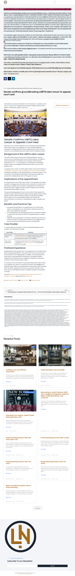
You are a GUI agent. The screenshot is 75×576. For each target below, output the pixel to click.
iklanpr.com (22, 311)
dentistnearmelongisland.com (8, 320)
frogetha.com (34, 311)
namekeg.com (45, 311)
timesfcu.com (62, 317)
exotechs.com (32, 310)
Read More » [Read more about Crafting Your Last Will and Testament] (8, 381)
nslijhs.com (58, 312)
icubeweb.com (16, 321)
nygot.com (60, 324)
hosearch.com (41, 321)
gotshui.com (32, 313)
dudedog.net (26, 311)
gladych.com (46, 312)
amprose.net (33, 314)
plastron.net (50, 315)
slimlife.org (38, 312)
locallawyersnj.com (50, 313)
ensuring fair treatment (29, 242)
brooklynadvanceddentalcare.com (9, 317)
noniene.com (21, 312)
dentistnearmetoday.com (52, 310)
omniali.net (32, 312)
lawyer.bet (29, 276)
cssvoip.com (43, 315)
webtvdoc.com (25, 312)
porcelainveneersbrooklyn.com (8, 311)
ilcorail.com (18, 319)
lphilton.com (28, 315)
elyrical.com (57, 311)
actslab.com (19, 311)
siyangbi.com (28, 322)
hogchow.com (18, 310)
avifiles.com (20, 321)
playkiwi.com (37, 321)
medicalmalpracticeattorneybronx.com (9, 314)
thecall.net (39, 315)
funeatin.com (66, 322)
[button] (54, 2)
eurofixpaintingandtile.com (62, 318)
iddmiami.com (58, 325)
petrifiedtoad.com (50, 312)
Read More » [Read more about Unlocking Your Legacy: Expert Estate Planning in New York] (8, 427)
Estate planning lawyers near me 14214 (18, 462)
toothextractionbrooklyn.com (16, 322)
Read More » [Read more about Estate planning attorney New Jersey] (43, 449)
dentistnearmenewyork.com (29, 318)
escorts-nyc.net (16, 317)
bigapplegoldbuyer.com (45, 322)
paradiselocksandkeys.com (34, 320)
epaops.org (36, 324)
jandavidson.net (51, 324)
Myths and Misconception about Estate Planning (18, 486)
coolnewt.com (6, 324)
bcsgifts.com (47, 315)
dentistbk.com (24, 321)
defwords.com (25, 314)
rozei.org (14, 312)
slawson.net (35, 310)
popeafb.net (63, 315)
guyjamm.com (15, 311)
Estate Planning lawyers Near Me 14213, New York (18, 439)
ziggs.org (63, 324)
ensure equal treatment (34, 171)
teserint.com (36, 322)
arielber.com (11, 319)
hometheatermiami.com (41, 324)
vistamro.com (6, 325)
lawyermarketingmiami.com (65, 314)
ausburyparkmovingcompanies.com (51, 320)
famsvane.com (40, 319)
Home (5, 88)
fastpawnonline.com (30, 317)
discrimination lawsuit (21, 236)
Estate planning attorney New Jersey (55, 438)
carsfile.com (40, 320)
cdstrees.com (62, 325)
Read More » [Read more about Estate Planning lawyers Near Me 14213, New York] (8, 451)
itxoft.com (68, 325)
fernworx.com (11, 312)
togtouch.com (54, 317)
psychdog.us (52, 318)
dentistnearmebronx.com (19, 314)
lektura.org (65, 312)
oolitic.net (35, 312)
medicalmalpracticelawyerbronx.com (52, 314)
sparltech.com (6, 326)
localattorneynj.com (21, 324)
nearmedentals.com (63, 320)
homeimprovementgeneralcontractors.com (55, 322)
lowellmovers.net (28, 313)
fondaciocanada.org (45, 321)
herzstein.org (17, 312)
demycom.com (6, 313)
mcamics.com (37, 314)
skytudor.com (49, 311)
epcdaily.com (58, 317)
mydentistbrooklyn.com (23, 320)
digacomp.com (53, 311)
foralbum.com (57, 318)
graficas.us (6, 310)
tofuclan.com (63, 322)
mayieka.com (38, 311)
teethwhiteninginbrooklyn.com (60, 319)
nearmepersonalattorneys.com (51, 319)
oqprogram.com (14, 310)
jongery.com (30, 311)
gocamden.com (29, 314)
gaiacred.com (40, 322)
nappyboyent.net (56, 324)
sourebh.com (55, 312)
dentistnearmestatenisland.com (56, 315)
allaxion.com (24, 315)
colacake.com (28, 320)
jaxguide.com (36, 315)
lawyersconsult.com (22, 325)
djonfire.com (33, 324)
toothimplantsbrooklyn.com (37, 317)
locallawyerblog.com (37, 313)
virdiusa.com (45, 314)
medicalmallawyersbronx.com (18, 315)
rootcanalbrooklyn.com (44, 317)
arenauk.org (29, 312)
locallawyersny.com (23, 322)
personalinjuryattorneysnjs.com (23, 317)
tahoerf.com (41, 311)
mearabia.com (50, 317)
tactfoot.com (49, 325)
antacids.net (15, 313)
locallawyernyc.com (11, 321)
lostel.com (65, 325)
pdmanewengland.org (11, 325)
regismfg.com (28, 321)
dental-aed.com (63, 313)
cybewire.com (10, 318)
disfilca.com (30, 325)
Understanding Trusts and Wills (53, 370)
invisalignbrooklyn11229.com (8, 322)
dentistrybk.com (6, 319)
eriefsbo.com (32, 322)
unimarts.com (42, 313)
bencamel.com (32, 321)
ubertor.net (59, 313)
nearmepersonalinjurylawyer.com (25, 310)
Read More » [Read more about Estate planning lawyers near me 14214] (8, 473)
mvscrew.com (23, 313)
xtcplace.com (29, 324)
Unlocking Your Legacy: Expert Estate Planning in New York (20, 416)
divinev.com (59, 314)
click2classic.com (51, 321)
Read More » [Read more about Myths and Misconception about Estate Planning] (8, 497)
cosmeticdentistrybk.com (44, 310)
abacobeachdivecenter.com (63, 311)
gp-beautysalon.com (36, 318)
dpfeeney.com (58, 320)
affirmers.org (13, 324)
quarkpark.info (41, 325)
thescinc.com (58, 310)
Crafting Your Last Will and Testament (16, 371)
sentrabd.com (42, 312)
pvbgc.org (17, 324)
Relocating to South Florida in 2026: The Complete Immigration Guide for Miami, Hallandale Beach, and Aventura (55, 395)
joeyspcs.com (6, 321)
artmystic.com (34, 325)
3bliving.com (49, 318)
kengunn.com (39, 310)
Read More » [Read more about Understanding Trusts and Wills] (43, 381)
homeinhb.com (68, 320)
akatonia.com (15, 319)
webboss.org (41, 314)
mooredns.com (23, 318)
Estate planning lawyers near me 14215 (53, 462)
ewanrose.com (17, 325)
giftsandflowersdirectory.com (16, 318)
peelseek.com (47, 324)
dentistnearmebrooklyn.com (34, 319)
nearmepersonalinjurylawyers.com (9, 315)
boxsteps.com (45, 318)
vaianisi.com (6, 318)
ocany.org (37, 325)
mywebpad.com (19, 313)
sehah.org (25, 324)
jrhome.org (10, 324)
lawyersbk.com (66, 317)
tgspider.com (62, 312)
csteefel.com (9, 310)
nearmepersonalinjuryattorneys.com (59, 321)
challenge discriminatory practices (14, 171)
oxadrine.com (41, 318)
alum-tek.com (55, 313)
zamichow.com (6, 312)
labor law (15, 162)
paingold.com (45, 325)
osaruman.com (32, 315)
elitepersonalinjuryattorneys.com (25, 319)
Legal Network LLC (30, 573)
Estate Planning (35, 280)
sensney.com (61, 310)
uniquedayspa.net (67, 324)
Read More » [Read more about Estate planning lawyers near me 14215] (43, 475)
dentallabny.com (44, 319)
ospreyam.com (11, 313)
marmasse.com (53, 325)
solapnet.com (44, 320)
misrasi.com (46, 313)
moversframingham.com (16, 320)
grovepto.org (26, 325)
